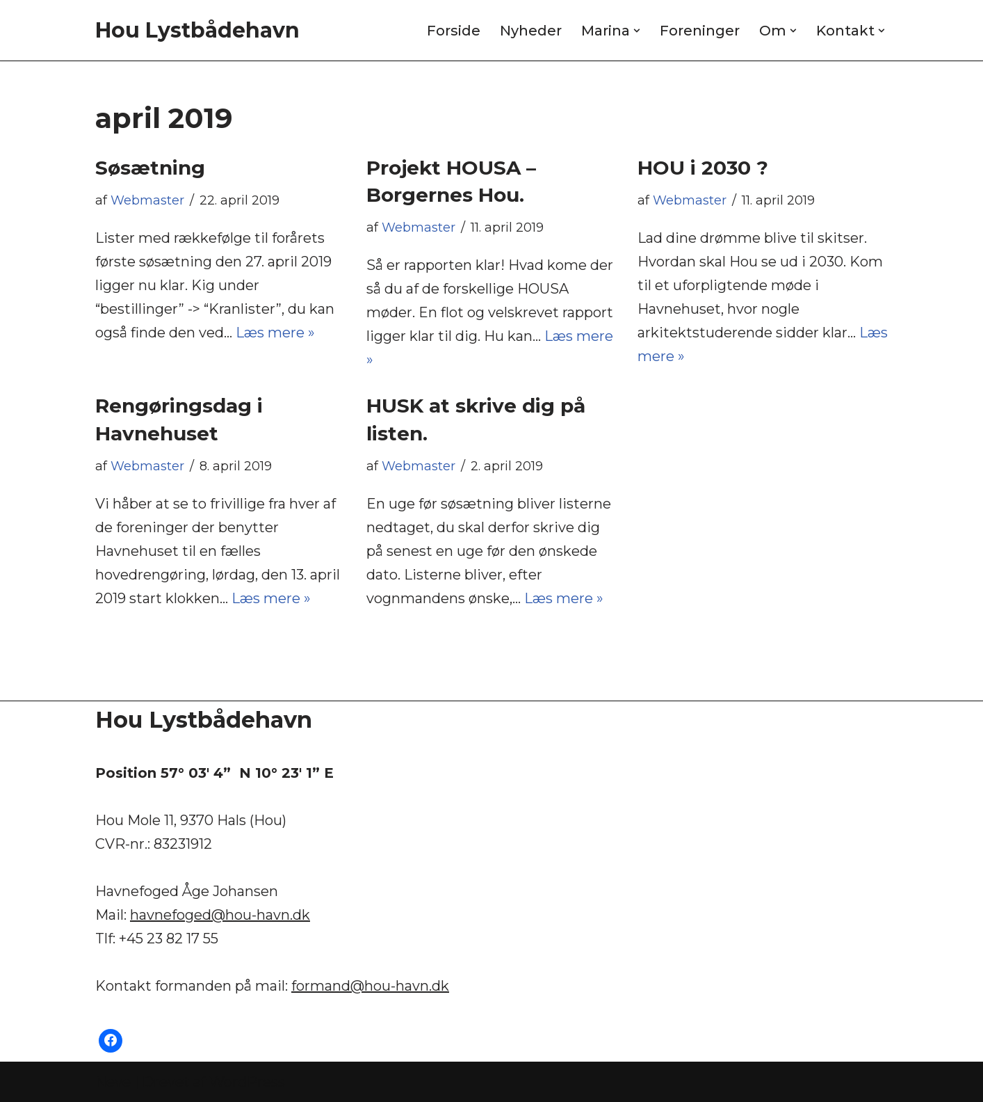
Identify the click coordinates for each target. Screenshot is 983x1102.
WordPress (247, 1081)
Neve (113, 1081)
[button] (636, 30)
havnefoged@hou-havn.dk (220, 915)
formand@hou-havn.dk (370, 985)
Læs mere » (275, 332)
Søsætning (150, 167)
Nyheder (531, 30)
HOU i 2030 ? (702, 167)
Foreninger (700, 30)
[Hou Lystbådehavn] (197, 30)
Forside (453, 30)
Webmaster (147, 200)
